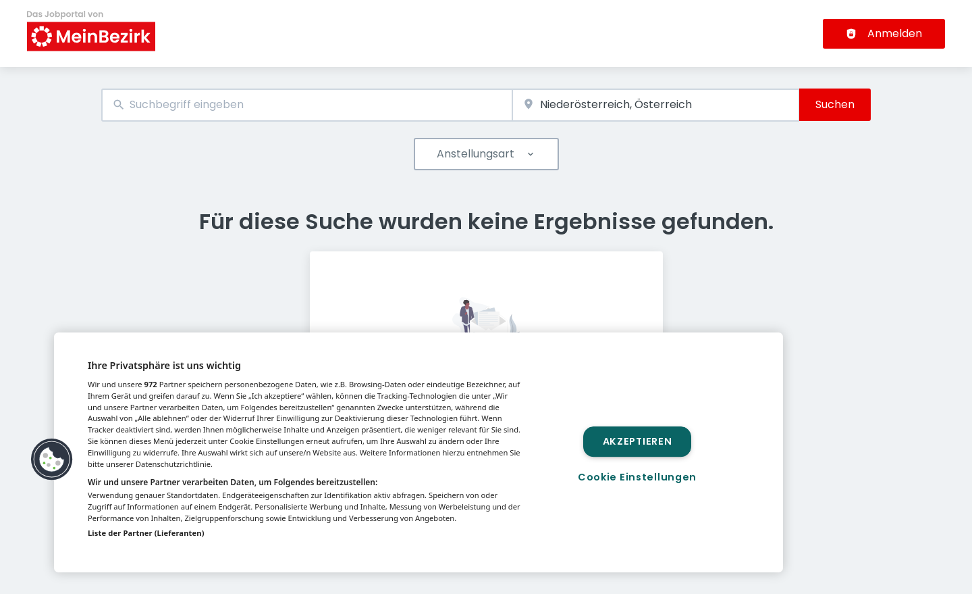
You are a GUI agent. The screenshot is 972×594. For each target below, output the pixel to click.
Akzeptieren (637, 441)
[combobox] (306, 105)
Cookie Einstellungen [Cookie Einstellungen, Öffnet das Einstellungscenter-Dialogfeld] (637, 477)
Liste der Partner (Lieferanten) (146, 533)
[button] (52, 459)
